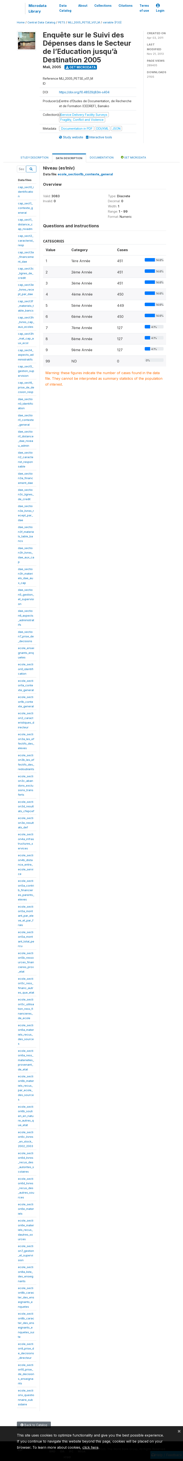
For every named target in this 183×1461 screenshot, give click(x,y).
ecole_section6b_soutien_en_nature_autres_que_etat (26, 1116)
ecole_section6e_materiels (26, 1208)
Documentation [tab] (102, 157)
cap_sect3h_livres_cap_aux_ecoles (26, 322)
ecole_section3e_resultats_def (26, 822)
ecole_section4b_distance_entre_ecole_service (25, 864)
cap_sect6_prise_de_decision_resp (26, 387)
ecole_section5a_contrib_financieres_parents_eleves (26, 890)
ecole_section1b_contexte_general (26, 701)
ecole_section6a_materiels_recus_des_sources (26, 1034)
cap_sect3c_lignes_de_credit (26, 273)
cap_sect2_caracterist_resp (26, 240)
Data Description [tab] (69, 158)
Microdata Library (38, 8)
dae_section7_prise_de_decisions (26, 636)
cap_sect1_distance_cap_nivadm (25, 224)
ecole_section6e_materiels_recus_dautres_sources (26, 1230)
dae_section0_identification (25, 403)
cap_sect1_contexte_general (25, 208)
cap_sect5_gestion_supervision (26, 371)
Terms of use (144, 8)
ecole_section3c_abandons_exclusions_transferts (25, 785)
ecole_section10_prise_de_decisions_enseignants (26, 1374)
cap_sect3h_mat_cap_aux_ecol (26, 338)
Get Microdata (81, 67)
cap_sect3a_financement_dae (26, 257)
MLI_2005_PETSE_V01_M (84, 22)
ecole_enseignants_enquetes (26, 652)
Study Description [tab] (34, 157)
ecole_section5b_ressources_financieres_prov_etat (26, 962)
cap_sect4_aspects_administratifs (26, 354)
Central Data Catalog (41, 22)
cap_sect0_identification (26, 191)
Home (21, 22)
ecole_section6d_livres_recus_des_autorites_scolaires (26, 1162)
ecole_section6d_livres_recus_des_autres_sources (26, 1188)
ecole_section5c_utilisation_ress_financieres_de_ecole (26, 1009)
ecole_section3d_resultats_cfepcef (26, 806)
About (82, 5)
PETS (61, 22)
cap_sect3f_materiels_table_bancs (26, 305)
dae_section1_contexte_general (26, 420)
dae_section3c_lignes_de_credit (26, 494)
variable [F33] (112, 22)
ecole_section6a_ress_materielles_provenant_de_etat (26, 1060)
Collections (103, 5)
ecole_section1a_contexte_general (26, 685)
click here (90, 1447)
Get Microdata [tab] (133, 157)
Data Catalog (65, 8)
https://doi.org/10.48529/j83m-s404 (84, 92)
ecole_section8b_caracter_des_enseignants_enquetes (26, 1297)
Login (160, 8)
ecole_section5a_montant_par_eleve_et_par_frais (26, 916)
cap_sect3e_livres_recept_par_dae (26, 289)
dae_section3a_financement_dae (25, 478)
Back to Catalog (34, 1425)
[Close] (179, 1431)
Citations (126, 5)
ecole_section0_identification (25, 669)
